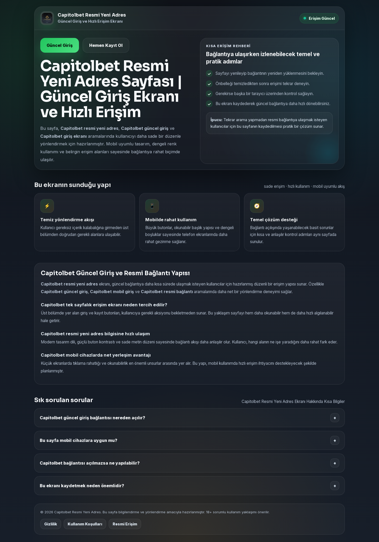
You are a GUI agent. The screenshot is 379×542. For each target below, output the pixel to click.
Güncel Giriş (60, 45)
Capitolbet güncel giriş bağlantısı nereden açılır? (189, 417)
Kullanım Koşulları (85, 524)
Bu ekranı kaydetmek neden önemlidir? (189, 485)
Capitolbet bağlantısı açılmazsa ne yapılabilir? (189, 463)
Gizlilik (50, 524)
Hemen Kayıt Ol (106, 45)
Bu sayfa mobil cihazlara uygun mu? (189, 440)
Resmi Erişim (125, 524)
